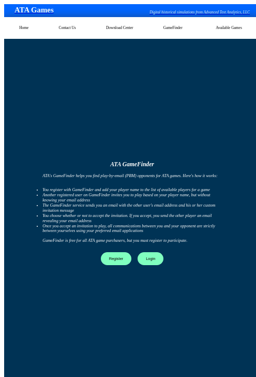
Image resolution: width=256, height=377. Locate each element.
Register (116, 258)
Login (150, 258)
